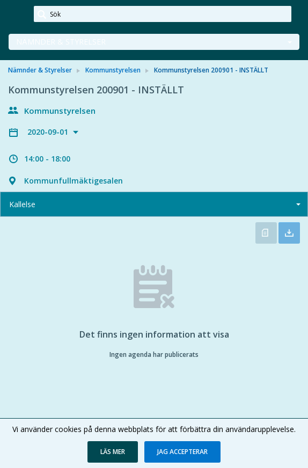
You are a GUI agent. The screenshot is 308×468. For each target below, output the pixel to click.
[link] (17, 14)
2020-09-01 (48, 132)
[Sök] (162, 14)
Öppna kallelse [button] (266, 233)
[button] (112, 452)
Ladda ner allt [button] (289, 233)
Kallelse (22, 204)
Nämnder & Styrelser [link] (40, 70)
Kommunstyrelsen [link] (113, 70)
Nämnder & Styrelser (61, 41)
